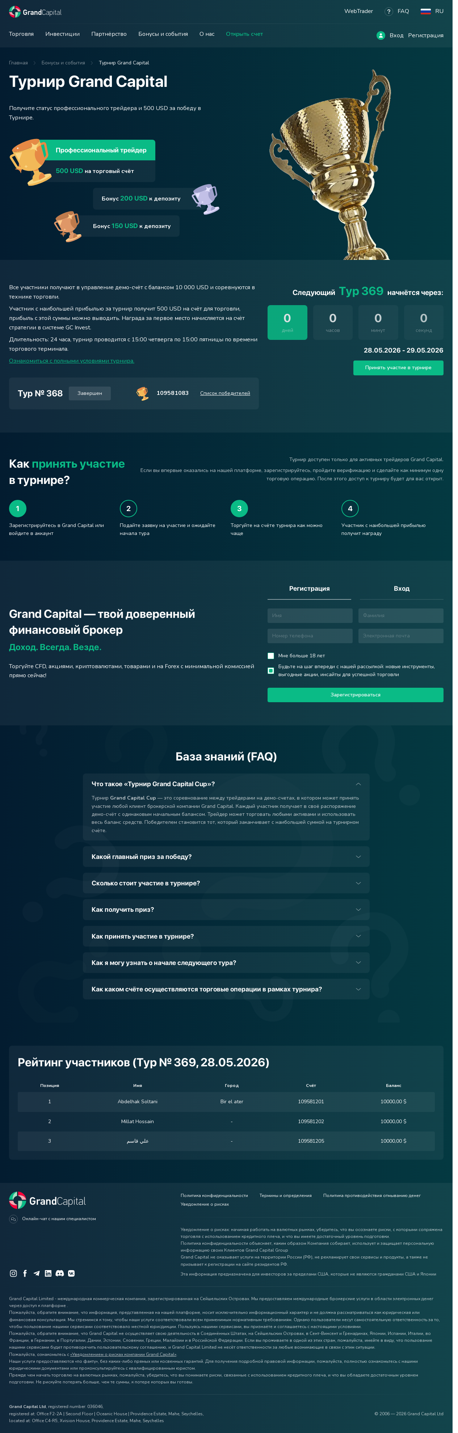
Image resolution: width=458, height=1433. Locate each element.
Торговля (21, 34)
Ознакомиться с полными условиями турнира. (71, 361)
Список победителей (225, 393)
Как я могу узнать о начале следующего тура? (164, 962)
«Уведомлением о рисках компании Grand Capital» (123, 1354)
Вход (397, 35)
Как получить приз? (123, 909)
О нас (206, 34)
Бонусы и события (163, 34)
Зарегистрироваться (356, 694)
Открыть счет (244, 34)
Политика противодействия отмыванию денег (372, 1195)
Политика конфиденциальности (214, 1195)
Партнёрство (109, 34)
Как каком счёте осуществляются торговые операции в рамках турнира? (207, 989)
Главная (18, 62)
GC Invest (78, 328)
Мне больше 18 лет (301, 655)
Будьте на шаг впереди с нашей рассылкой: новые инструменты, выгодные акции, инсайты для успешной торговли (356, 670)
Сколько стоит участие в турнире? (146, 883)
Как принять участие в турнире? (143, 936)
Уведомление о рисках (205, 1204)
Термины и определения (286, 1195)
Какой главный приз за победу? (142, 856)
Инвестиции (62, 34)
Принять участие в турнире (398, 367)
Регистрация (426, 35)
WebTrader (358, 11)
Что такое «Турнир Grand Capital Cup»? (153, 784)
